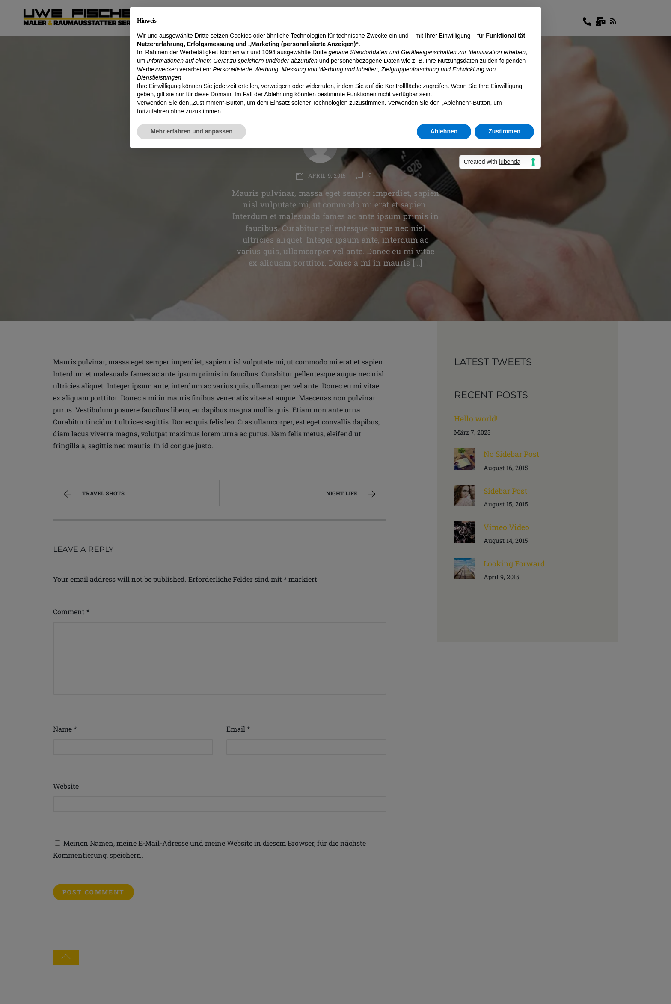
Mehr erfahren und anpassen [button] (191, 131)
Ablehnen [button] (444, 131)
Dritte (319, 52)
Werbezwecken (157, 69)
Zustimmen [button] (504, 131)
